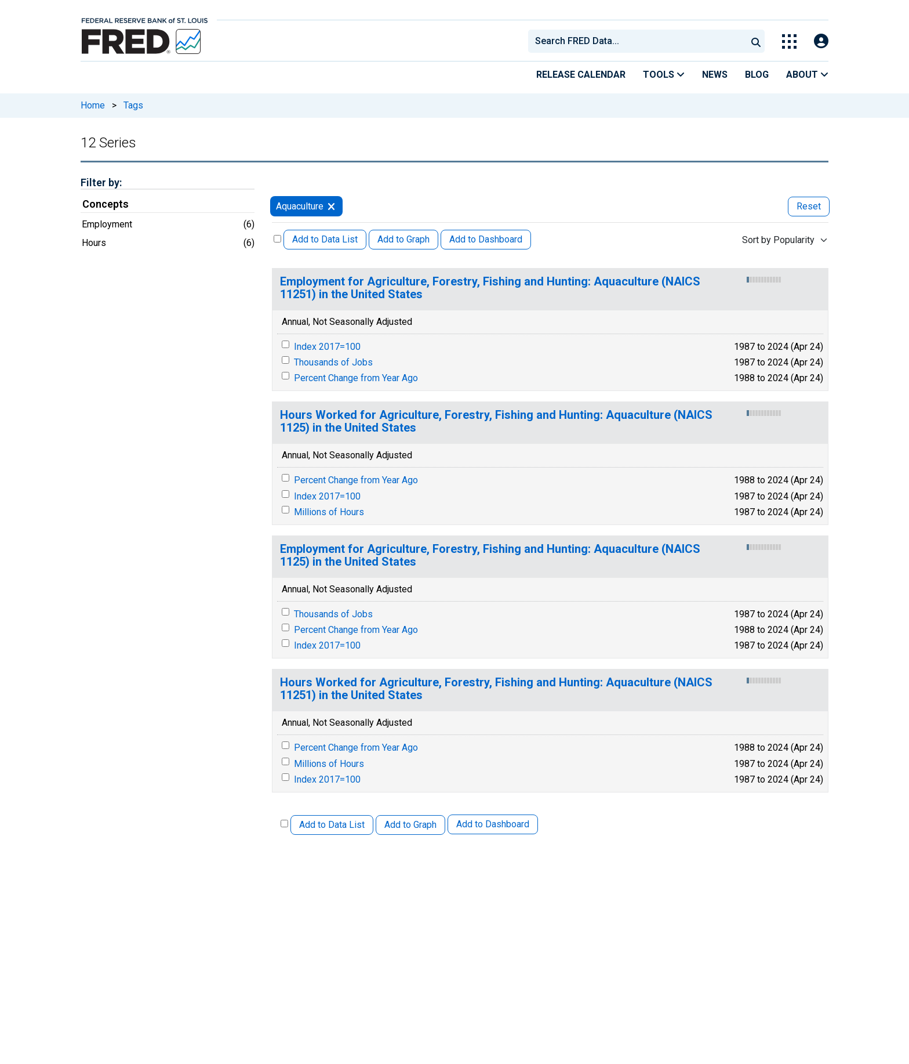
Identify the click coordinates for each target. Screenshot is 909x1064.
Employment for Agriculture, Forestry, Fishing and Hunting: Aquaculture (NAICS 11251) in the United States (490, 288)
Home (93, 105)
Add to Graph (403, 239)
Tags (133, 105)
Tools (664, 74)
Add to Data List (325, 239)
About (807, 74)
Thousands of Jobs (333, 362)
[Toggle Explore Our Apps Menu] (789, 41)
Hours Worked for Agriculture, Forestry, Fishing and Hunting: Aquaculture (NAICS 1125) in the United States (496, 421)
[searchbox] (639, 41)
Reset (809, 206)
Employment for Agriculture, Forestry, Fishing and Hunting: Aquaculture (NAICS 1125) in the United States (490, 555)
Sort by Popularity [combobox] (778, 239)
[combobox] (636, 41)
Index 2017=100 (327, 346)
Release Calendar (581, 74)
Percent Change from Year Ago (356, 377)
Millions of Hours (329, 511)
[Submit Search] (756, 41)
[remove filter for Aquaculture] (331, 206)
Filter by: (101, 182)
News (715, 74)
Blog (757, 74)
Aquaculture (299, 206)
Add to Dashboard (485, 239)
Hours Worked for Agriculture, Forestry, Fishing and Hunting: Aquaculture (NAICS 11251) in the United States (496, 689)
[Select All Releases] (277, 239)
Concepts (105, 204)
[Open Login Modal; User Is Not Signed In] (821, 41)
